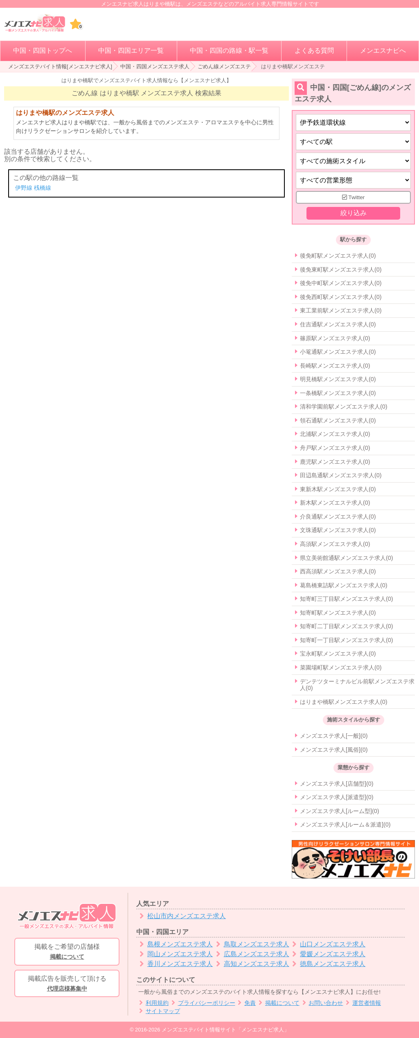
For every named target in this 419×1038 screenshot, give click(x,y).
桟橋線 (42, 187)
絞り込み (353, 213)
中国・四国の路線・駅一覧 (229, 50)
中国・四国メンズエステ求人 (154, 66)
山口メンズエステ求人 (327, 944)
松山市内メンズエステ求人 (181, 915)
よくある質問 (314, 50)
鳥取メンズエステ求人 (251, 944)
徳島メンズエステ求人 (327, 963)
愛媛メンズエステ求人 (327, 953)
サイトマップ (158, 1011)
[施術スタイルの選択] (353, 161)
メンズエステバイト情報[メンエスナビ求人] (60, 66)
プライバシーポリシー (202, 1003)
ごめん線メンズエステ (224, 66)
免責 (245, 1003)
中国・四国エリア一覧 (131, 50)
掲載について (278, 1003)
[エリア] (353, 141)
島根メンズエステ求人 (174, 944)
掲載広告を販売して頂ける (67, 984)
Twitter (353, 197)
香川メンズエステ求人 (174, 963)
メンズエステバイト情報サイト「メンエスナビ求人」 (225, 1030)
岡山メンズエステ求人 (174, 953)
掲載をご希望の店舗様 (67, 952)
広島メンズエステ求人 (251, 953)
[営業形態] (353, 180)
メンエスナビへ (383, 50)
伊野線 (23, 187)
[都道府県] (353, 122)
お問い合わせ (321, 1003)
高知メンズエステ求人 (251, 963)
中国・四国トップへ (42, 50)
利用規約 (152, 1003)
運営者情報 (362, 1003)
